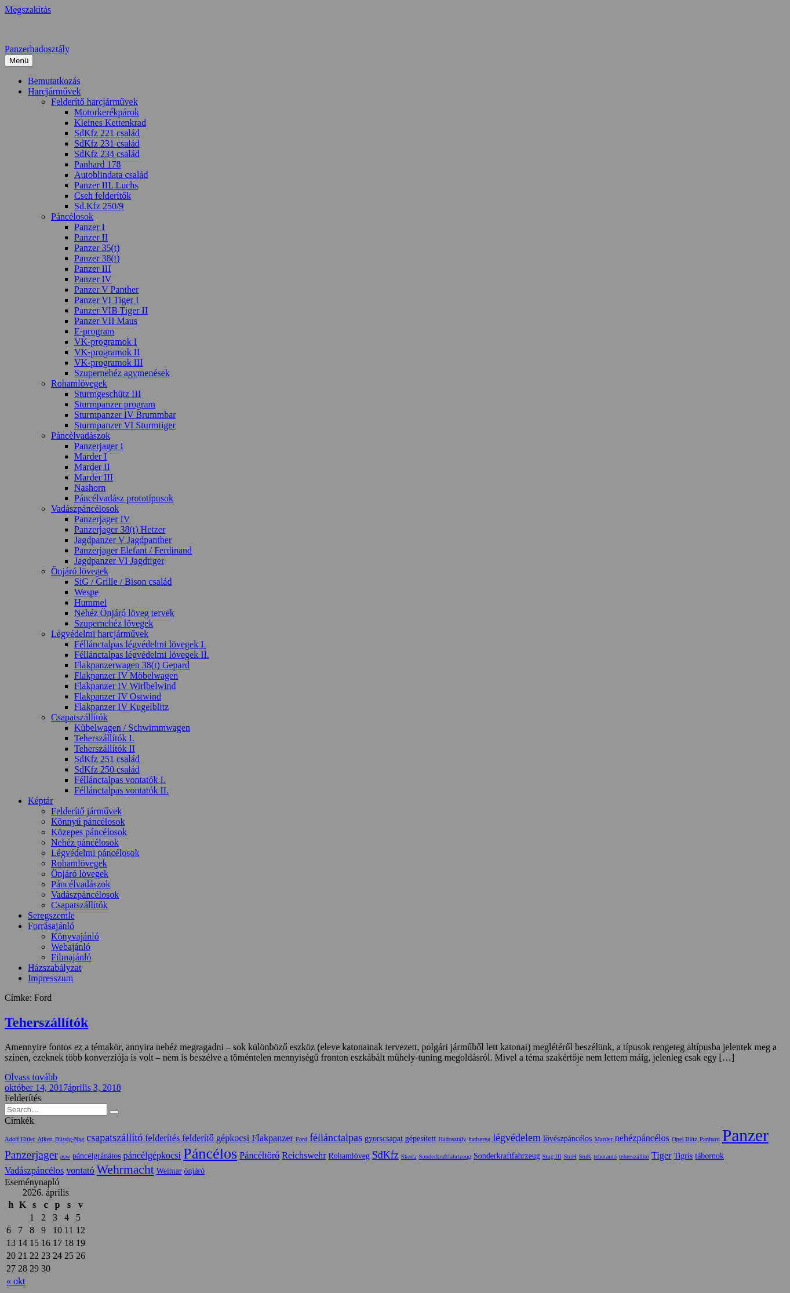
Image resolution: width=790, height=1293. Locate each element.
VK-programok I (105, 342)
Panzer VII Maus (105, 321)
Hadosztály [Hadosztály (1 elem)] (452, 1139)
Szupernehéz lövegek (113, 623)
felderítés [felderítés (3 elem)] (162, 1138)
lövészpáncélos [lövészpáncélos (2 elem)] (567, 1138)
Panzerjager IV (102, 519)
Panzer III (92, 269)
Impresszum (50, 978)
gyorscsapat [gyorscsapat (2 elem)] (384, 1138)
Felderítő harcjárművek (94, 102)
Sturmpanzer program (114, 404)
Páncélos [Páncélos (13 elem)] (210, 1153)
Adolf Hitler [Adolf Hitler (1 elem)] (20, 1139)
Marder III (93, 477)
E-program (94, 331)
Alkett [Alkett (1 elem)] (45, 1139)
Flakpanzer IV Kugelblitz (121, 707)
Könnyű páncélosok (88, 821)
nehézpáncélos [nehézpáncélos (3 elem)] (642, 1138)
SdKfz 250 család (107, 769)
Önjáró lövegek (79, 571)
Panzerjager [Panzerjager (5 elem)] (31, 1155)
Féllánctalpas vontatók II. (121, 790)
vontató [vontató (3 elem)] (80, 1170)
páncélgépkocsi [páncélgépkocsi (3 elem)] (152, 1155)
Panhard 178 (97, 164)
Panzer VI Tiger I (106, 300)
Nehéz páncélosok (85, 842)
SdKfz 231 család (107, 143)
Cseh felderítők (102, 196)
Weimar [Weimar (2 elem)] (169, 1171)
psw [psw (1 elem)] (65, 1156)
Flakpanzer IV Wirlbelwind (125, 686)
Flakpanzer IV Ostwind (117, 696)
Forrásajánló (51, 926)
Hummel (90, 602)
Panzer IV (92, 279)
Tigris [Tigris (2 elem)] (683, 1156)
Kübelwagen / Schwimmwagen (132, 728)
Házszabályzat (54, 968)
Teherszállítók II (104, 748)
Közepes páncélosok (89, 832)
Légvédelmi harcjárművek (99, 634)
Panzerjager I (98, 446)
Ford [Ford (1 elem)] (301, 1139)
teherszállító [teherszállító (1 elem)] (634, 1156)
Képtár (40, 801)
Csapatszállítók (79, 717)
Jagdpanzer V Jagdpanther (123, 540)
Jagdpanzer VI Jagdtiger (119, 561)
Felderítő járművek (86, 811)
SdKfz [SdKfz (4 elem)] (385, 1155)
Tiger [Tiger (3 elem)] (661, 1155)
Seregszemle (51, 915)
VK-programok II (107, 352)
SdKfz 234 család (107, 154)
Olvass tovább (31, 1077)
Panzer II (91, 237)
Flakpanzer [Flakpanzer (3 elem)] (272, 1138)
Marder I (90, 456)
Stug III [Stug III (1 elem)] (552, 1156)
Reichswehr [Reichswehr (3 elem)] (304, 1155)
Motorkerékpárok (106, 112)
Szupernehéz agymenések (122, 373)
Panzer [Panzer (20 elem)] (745, 1135)
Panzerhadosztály (37, 49)
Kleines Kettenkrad (110, 123)
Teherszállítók (46, 1022)
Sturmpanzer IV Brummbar (125, 415)
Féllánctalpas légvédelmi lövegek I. (140, 644)
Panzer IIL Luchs (106, 185)
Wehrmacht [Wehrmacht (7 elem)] (125, 1170)
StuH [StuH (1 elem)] (569, 1156)
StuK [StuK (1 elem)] (584, 1156)
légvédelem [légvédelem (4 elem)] (517, 1137)
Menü (18, 60)
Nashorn (89, 488)
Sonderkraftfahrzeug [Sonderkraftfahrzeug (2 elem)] (507, 1156)
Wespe (86, 592)
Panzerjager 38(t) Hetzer (119, 529)
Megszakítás (28, 9)
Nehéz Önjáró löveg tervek (124, 613)
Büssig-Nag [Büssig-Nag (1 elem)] (69, 1139)
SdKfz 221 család (107, 133)
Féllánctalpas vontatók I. (120, 780)
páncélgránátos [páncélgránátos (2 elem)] (96, 1156)
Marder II (92, 467)
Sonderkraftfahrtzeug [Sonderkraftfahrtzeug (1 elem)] (444, 1156)
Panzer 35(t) (97, 248)
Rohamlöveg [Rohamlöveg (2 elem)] (349, 1156)
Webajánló (70, 947)
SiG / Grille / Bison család (123, 582)
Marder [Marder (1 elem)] (603, 1139)
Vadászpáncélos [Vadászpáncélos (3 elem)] (34, 1170)
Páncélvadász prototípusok (123, 498)
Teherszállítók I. (104, 738)
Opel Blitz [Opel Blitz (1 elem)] (684, 1139)
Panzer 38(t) (97, 258)
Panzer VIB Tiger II (111, 310)
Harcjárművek (54, 91)
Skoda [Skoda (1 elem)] (409, 1156)
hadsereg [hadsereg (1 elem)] (479, 1139)
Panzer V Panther (106, 289)
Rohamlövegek (79, 383)
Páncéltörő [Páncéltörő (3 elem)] (259, 1155)
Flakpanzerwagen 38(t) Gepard (132, 665)
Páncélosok (72, 216)
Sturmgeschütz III (107, 394)
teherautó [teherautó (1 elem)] (605, 1156)
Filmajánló (71, 957)
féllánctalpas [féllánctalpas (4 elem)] (336, 1137)
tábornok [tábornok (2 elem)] (709, 1156)
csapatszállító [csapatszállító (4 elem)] (114, 1137)
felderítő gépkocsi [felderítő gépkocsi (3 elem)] (215, 1138)
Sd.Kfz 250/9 (98, 206)
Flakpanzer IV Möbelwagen (126, 675)
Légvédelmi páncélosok (95, 853)
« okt (15, 1281)
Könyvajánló (75, 936)
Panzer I (89, 227)
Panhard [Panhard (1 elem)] (710, 1139)
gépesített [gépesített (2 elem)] (420, 1138)
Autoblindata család (111, 175)
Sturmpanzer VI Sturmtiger (125, 425)
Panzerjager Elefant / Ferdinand (133, 550)
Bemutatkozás (54, 81)
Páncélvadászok (80, 435)
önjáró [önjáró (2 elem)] (194, 1171)
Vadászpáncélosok (85, 508)
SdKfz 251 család (107, 759)
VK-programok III (108, 362)
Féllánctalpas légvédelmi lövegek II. (141, 655)
